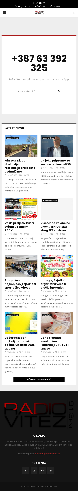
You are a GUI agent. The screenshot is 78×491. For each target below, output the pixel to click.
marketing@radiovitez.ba (47, 453)
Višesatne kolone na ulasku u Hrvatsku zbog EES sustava (55, 226)
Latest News (14, 128)
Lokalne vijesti (12, 138)
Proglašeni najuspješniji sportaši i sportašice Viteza (21, 283)
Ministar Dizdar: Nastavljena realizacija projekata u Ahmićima (20, 166)
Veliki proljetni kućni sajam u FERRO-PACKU (19, 226)
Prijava (55, 6)
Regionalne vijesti (50, 200)
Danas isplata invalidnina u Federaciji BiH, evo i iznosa (55, 343)
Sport (9, 258)
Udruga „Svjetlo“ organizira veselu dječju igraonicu (53, 283)
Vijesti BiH (47, 315)
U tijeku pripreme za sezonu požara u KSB (56, 162)
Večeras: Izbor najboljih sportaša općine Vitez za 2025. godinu (20, 343)
